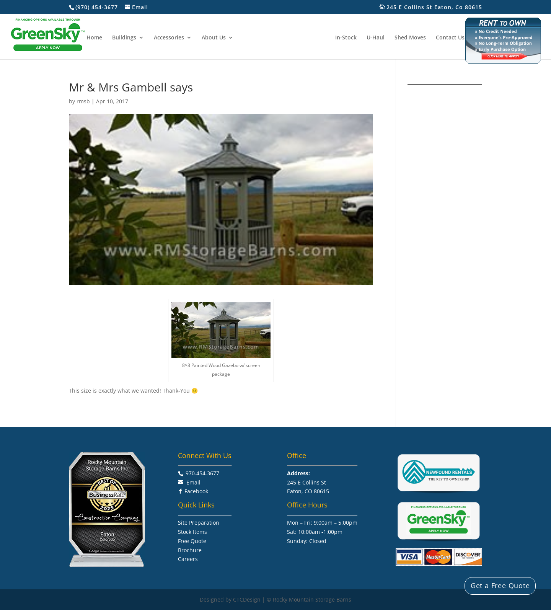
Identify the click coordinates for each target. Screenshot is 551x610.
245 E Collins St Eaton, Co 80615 (438, 7)
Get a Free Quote (500, 585)
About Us (214, 38)
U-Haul (376, 38)
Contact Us (450, 38)
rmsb (83, 101)
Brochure (190, 550)
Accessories (169, 38)
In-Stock (346, 38)
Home (94, 38)
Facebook (196, 491)
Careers (188, 559)
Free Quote (192, 541)
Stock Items (192, 531)
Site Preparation (198, 522)
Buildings (124, 38)
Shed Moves (410, 38)
